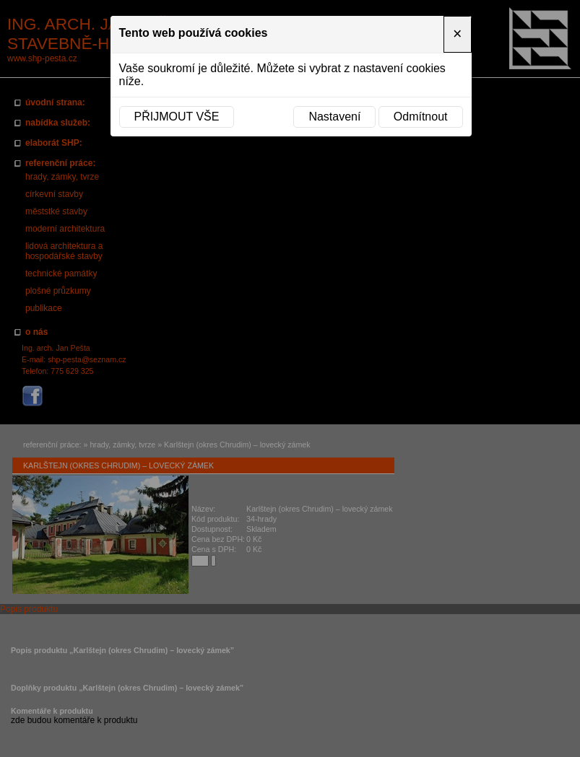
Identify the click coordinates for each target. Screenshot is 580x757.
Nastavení (334, 116)
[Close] (457, 34)
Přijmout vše (177, 116)
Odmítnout (421, 116)
